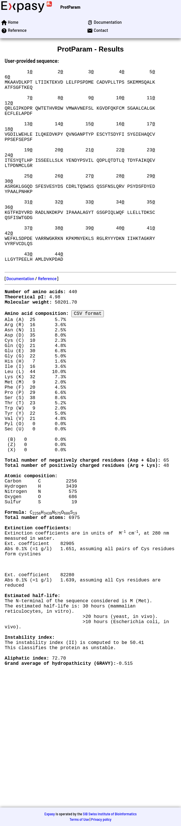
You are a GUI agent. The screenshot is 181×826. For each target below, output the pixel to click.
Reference (47, 322)
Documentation (20, 322)
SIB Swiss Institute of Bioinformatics (110, 814)
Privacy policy (101, 819)
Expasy (49, 814)
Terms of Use (79, 819)
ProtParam (70, 7)
